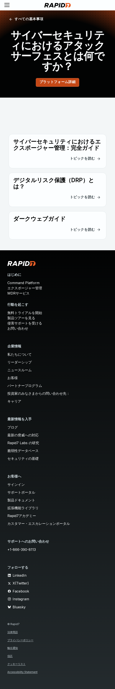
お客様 (12, 378)
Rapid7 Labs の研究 (23, 443)
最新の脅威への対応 (23, 435)
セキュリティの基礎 (23, 458)
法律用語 (12, 632)
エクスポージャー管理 (24, 288)
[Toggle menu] (7, 5)
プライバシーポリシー (20, 640)
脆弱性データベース (23, 450)
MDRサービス (18, 293)
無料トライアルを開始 (24, 313)
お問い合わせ (17, 328)
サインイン (16, 484)
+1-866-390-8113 (21, 549)
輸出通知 (12, 648)
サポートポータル (21, 492)
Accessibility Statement (22, 672)
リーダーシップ (19, 362)
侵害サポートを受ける (24, 323)
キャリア (14, 401)
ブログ (12, 427)
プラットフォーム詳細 (57, 82)
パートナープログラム (24, 385)
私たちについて (19, 354)
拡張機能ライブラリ (23, 508)
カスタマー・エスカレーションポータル (38, 523)
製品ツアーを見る (21, 318)
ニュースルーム (19, 370)
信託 (10, 656)
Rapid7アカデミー (21, 516)
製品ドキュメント (21, 500)
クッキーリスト (16, 664)
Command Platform (23, 283)
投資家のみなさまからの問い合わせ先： (38, 393)
